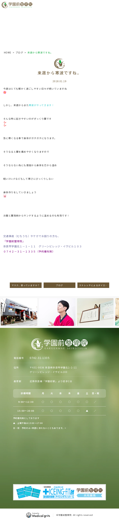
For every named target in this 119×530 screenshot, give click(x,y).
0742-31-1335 (39, 358)
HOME (7, 52)
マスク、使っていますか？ (26, 285)
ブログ (19, 52)
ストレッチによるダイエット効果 (94, 285)
